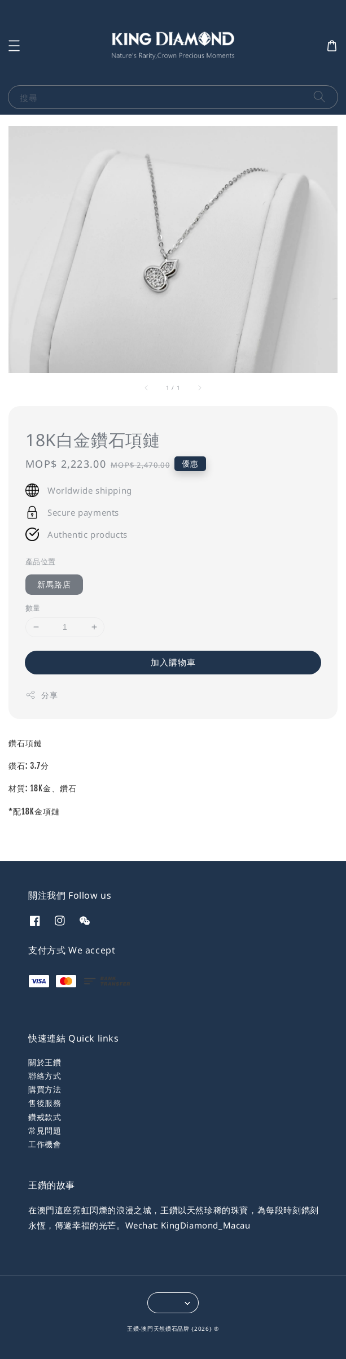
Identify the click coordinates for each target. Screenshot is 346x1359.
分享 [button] (41, 695)
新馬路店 (54, 584)
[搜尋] (319, 97)
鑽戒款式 (44, 1117)
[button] (14, 45)
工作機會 (44, 1144)
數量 (33, 608)
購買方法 (44, 1089)
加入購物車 (173, 662)
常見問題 (44, 1130)
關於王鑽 (44, 1062)
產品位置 (40, 561)
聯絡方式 (44, 1075)
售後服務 (44, 1102)
